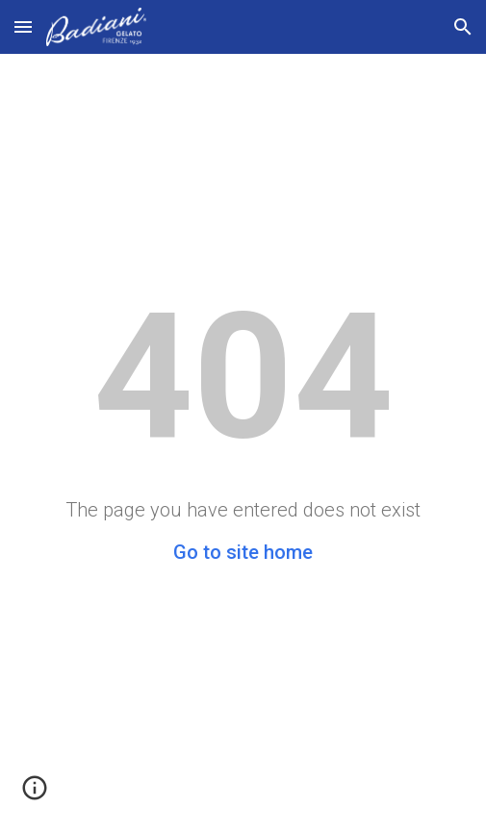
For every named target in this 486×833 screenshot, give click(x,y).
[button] (23, 26)
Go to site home (243, 552)
